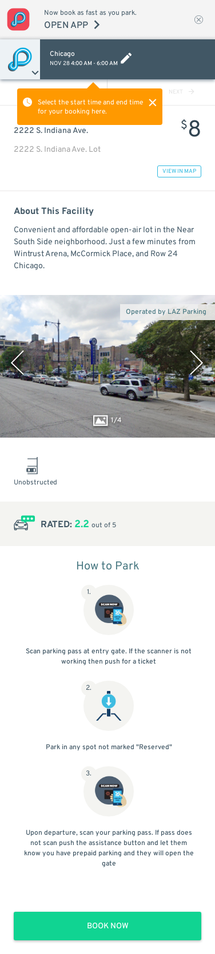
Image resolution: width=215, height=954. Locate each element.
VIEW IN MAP (179, 171)
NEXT (181, 92)
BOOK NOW (108, 926)
